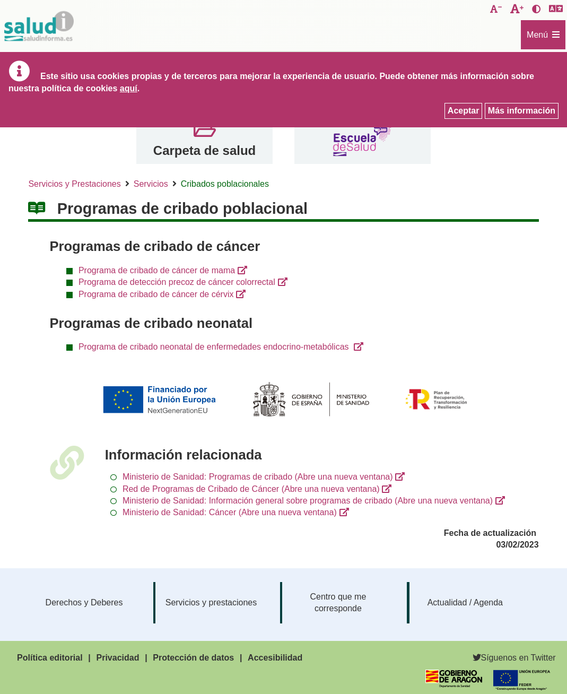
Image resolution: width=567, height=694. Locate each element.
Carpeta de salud (204, 150)
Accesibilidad (275, 657)
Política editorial (50, 657)
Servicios (151, 183)
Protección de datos (193, 657)
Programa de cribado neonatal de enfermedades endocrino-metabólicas (214, 346)
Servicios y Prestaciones (74, 183)
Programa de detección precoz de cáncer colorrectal (176, 282)
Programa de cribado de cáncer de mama (156, 270)
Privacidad (118, 657)
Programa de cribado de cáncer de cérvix (156, 294)
